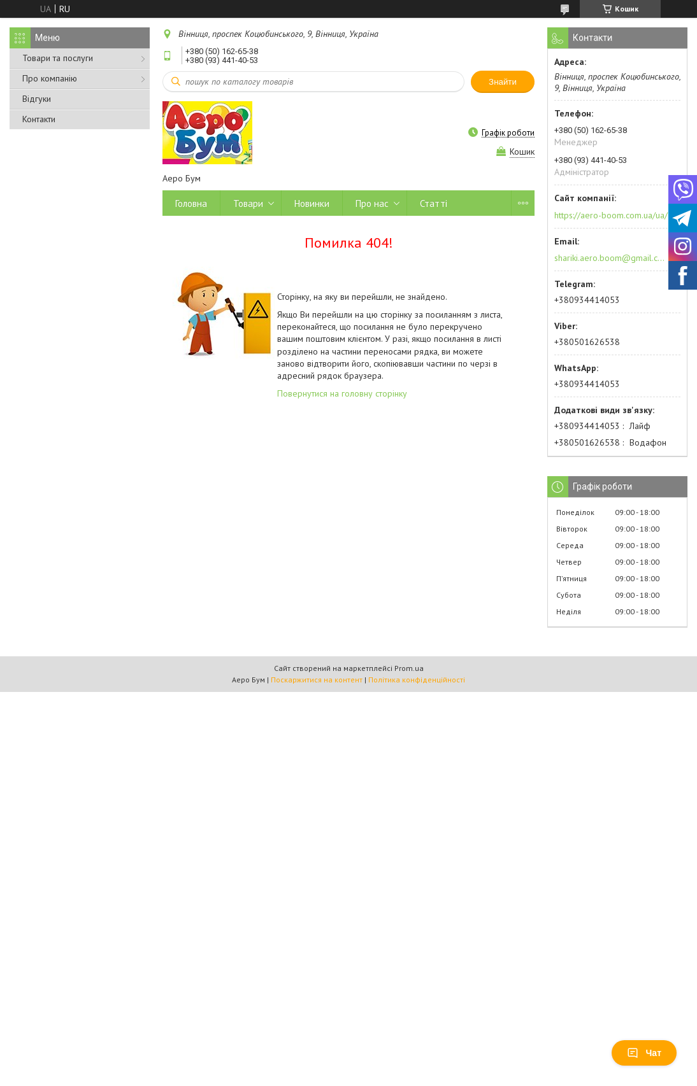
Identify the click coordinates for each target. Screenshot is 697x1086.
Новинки (311, 203)
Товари (248, 203)
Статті (433, 203)
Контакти (38, 119)
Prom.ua (409, 668)
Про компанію (49, 78)
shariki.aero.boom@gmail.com (610, 258)
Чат (644, 1053)
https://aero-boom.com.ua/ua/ (611, 215)
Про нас (372, 203)
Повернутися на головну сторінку (342, 393)
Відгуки (36, 98)
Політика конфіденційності (416, 679)
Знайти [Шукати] (503, 82)
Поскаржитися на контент (317, 679)
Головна (191, 203)
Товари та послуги (57, 58)
